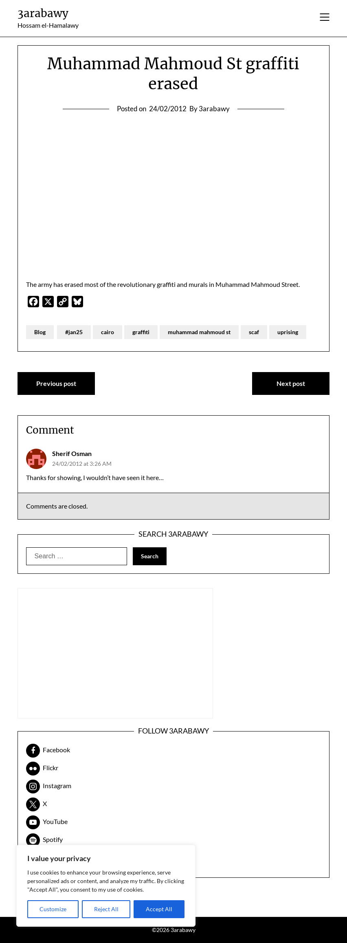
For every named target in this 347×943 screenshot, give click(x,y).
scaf (254, 331)
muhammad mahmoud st (199, 331)
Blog (40, 331)
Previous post (56, 383)
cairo (107, 331)
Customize (53, 909)
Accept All (159, 909)
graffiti (140, 331)
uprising (287, 331)
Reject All (106, 909)
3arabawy (43, 13)
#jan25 (74, 331)
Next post (291, 383)
